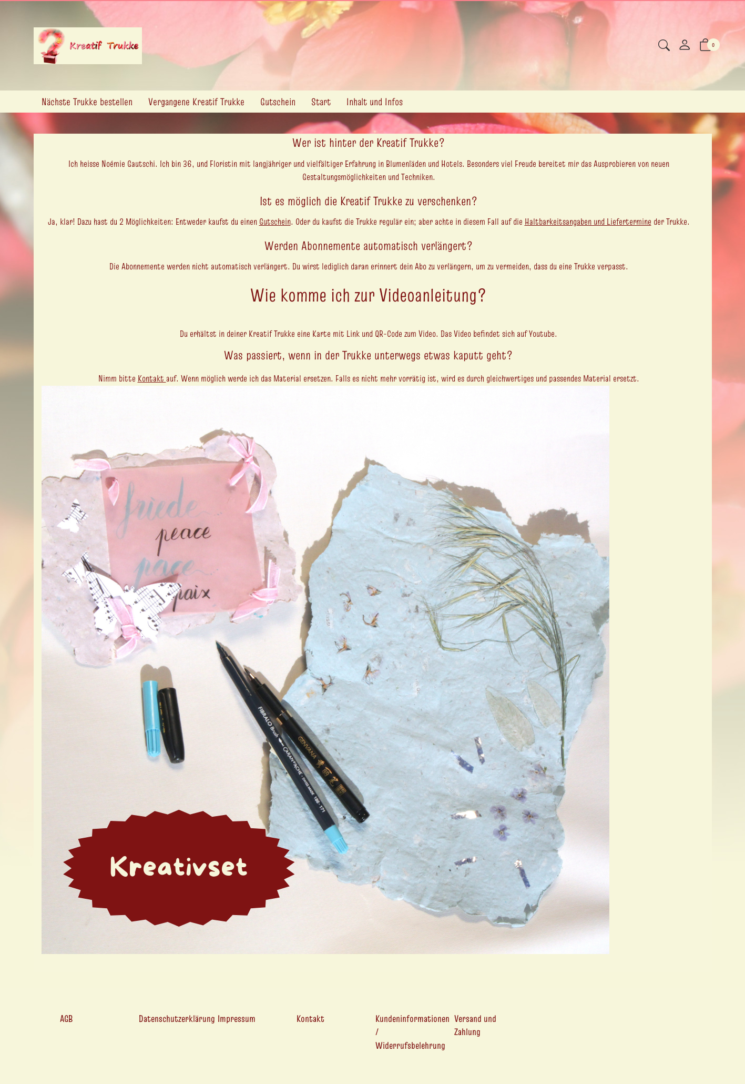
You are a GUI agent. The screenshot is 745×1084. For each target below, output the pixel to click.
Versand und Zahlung (475, 1025)
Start (321, 101)
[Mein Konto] (684, 46)
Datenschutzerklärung (177, 1018)
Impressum (237, 1018)
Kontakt (152, 378)
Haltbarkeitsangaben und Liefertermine (588, 221)
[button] (664, 46)
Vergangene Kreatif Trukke (196, 101)
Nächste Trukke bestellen (87, 101)
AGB (66, 1018)
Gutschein (277, 101)
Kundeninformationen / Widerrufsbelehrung (412, 1032)
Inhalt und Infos (374, 101)
